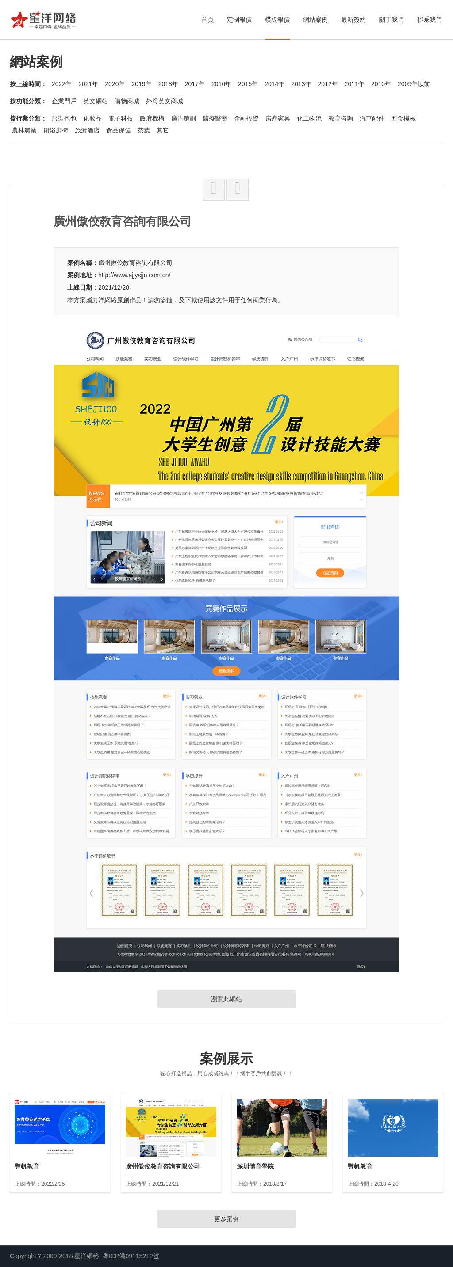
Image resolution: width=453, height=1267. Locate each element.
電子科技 (120, 118)
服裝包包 (64, 118)
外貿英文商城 (164, 101)
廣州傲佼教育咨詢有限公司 (135, 262)
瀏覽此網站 (226, 998)
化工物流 (309, 118)
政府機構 (152, 118)
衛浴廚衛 (55, 130)
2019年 (141, 83)
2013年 (301, 83)
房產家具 (277, 118)
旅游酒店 (87, 130)
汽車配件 (372, 118)
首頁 (207, 19)
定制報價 (239, 19)
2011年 (355, 83)
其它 (163, 130)
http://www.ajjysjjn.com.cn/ (134, 275)
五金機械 (403, 118)
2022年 (62, 83)
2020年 (115, 83)
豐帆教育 (27, 1166)
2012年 (328, 83)
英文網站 (95, 101)
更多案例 (226, 1218)
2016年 (221, 83)
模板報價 (277, 19)
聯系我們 (429, 19)
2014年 (274, 83)
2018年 (168, 83)
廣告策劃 (183, 118)
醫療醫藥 (215, 118)
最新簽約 (353, 19)
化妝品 (92, 118)
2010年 (381, 83)
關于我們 (391, 19)
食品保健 (118, 130)
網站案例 (315, 19)
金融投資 (246, 118)
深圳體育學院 (255, 1166)
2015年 (248, 83)
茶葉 (144, 130)
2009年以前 (414, 83)
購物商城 (127, 101)
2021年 (88, 83)
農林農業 (24, 130)
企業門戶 (64, 101)
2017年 (195, 83)
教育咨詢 (340, 118)
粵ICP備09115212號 (131, 1255)
